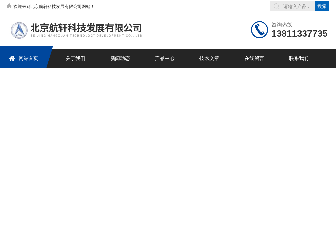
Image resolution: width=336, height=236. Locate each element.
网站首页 (23, 58)
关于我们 (75, 58)
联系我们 (299, 58)
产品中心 (165, 58)
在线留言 (254, 58)
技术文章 (209, 58)
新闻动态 (120, 58)
